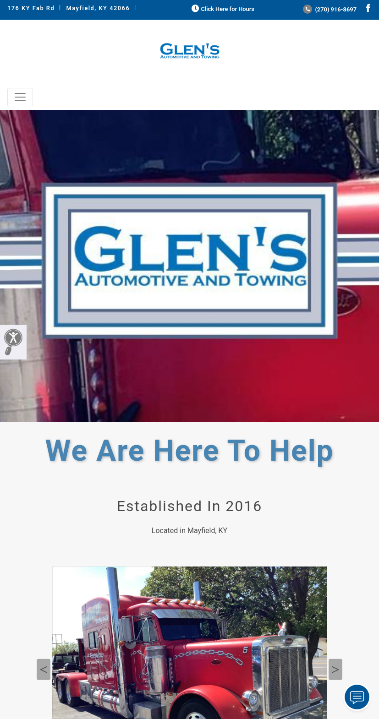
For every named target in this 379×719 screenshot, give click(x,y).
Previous (43, 670)
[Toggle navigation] (20, 97)
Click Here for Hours (222, 8)
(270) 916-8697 (330, 9)
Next (335, 670)
